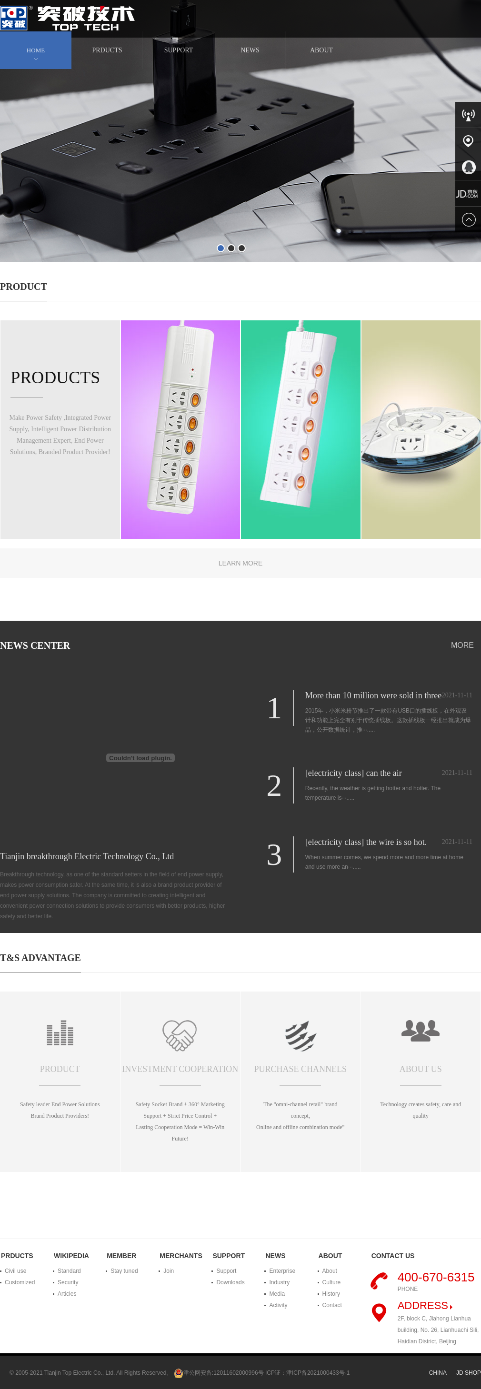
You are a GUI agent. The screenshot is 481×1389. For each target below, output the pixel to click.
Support (226, 1271)
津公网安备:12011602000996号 (223, 1372)
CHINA (438, 1372)
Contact (332, 1305)
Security (68, 1282)
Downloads (230, 1282)
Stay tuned (124, 1271)
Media (277, 1293)
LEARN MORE (241, 563)
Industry (279, 1282)
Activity (278, 1305)
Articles (67, 1293)
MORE (462, 645)
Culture (331, 1282)
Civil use (15, 1271)
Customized (20, 1282)
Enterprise (282, 1271)
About (329, 1271)
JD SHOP (468, 1372)
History (331, 1293)
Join (168, 1271)
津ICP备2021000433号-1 (318, 1372)
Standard (69, 1271)
